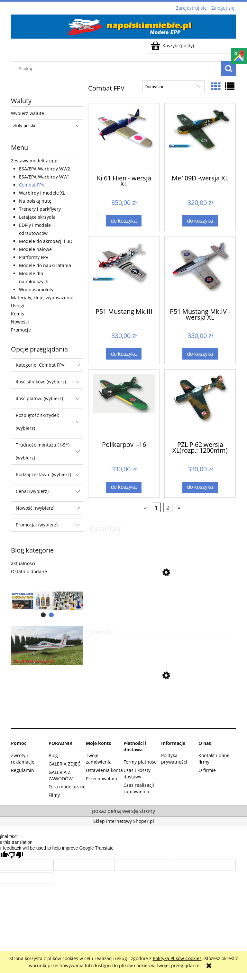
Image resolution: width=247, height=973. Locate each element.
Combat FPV (31, 185)
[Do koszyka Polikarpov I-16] (124, 487)
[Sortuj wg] (173, 86)
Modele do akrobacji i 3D (45, 241)
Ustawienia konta (104, 770)
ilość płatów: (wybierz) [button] (39, 398)
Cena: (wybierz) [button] (32, 491)
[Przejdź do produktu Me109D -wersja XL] (200, 138)
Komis (17, 314)
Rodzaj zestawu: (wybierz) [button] (43, 474)
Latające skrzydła (37, 217)
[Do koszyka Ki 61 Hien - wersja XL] (124, 220)
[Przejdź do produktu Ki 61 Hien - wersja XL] (124, 138)
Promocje (21, 330)
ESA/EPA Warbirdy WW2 (44, 169)
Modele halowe (35, 249)
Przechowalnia (101, 779)
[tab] (43, 614)
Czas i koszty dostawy (137, 773)
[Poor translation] (15, 855)
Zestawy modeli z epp (34, 161)
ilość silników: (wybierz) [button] (41, 382)
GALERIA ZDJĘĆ (64, 764)
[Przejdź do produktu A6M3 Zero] (162, 706)
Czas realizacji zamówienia (139, 788)
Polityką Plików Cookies (177, 958)
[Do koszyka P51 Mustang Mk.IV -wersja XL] (200, 354)
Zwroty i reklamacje (22, 758)
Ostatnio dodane (29, 571)
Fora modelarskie (67, 787)
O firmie (207, 770)
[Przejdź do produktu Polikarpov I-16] (124, 404)
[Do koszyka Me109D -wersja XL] (200, 220)
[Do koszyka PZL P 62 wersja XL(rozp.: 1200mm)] (200, 487)
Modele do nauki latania (45, 265)
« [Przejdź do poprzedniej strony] (145, 507)
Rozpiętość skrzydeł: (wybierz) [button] (37, 421)
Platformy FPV (33, 257)
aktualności (23, 563)
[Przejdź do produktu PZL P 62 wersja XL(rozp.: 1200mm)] (200, 404)
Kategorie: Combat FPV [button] (40, 365)
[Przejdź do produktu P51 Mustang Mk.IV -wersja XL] (200, 271)
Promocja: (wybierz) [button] (37, 525)
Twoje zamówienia (99, 758)
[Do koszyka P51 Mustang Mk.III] (124, 354)
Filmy (54, 795)
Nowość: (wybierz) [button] (35, 508)
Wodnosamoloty (36, 289)
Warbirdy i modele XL (42, 193)
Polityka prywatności (174, 758)
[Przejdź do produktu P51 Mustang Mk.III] (124, 271)
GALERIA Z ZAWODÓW (61, 775)
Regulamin (22, 770)
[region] (47, 601)
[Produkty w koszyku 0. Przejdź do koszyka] (172, 46)
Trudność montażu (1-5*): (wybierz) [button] (43, 451)
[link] (47, 645)
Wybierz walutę (27, 113)
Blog (53, 755)
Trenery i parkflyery (40, 209)
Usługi (17, 306)
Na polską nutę (35, 201)
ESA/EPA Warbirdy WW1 (44, 177)
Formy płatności (141, 762)
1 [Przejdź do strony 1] (156, 507)
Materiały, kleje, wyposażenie (42, 297)
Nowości (20, 322)
